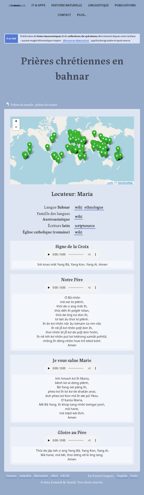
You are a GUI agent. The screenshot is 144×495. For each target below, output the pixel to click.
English (122, 475)
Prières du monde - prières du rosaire (34, 104)
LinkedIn (25, 475)
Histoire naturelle (66, 5)
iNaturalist (41, 475)
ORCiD (64, 475)
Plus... (81, 15)
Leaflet (110, 183)
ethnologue (93, 207)
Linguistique (98, 5)
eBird (54, 475)
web (16, 5)
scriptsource (85, 225)
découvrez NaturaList (76, 40)
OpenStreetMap (125, 183)
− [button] (16, 127)
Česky (134, 475)
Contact (64, 15)
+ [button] (16, 121)
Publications (125, 5)
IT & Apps (38, 5)
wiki (78, 207)
